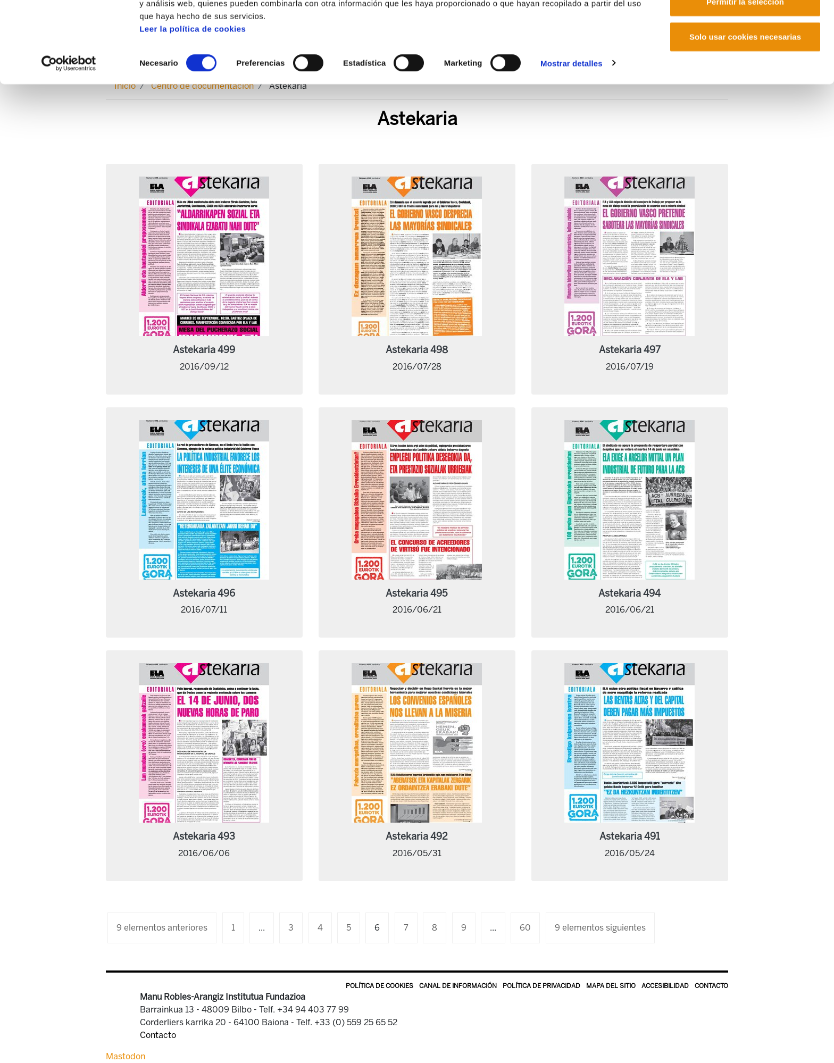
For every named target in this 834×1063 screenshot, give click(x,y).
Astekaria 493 (204, 836)
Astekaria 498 (417, 350)
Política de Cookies (379, 986)
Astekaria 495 (417, 593)
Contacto (711, 986)
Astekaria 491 (629, 836)
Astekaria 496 (204, 593)
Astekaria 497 (630, 350)
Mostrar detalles (571, 124)
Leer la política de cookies (192, 89)
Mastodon (125, 1056)
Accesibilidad (665, 986)
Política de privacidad (541, 986)
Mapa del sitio (611, 986)
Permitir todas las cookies (745, 27)
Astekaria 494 (629, 593)
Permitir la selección (745, 63)
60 (525, 928)
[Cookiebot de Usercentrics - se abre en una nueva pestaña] (68, 124)
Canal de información (458, 986)
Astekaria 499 (204, 350)
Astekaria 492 (417, 836)
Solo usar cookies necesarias (745, 97)
